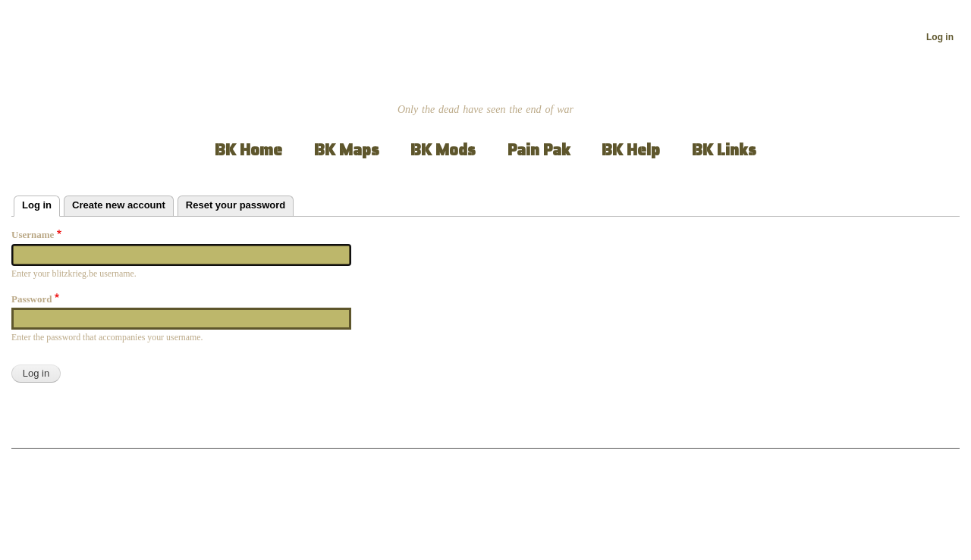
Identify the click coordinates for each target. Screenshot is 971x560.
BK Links (724, 149)
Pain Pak (538, 149)
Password (31, 299)
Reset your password (236, 205)
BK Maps (346, 149)
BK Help (631, 149)
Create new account (118, 205)
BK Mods (443, 149)
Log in (940, 37)
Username (32, 234)
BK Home (248, 149)
